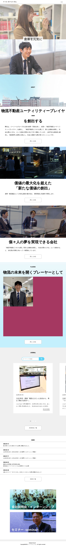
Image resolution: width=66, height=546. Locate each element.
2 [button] (33, 421)
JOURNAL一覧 (33, 428)
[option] (33, 21)
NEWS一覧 (33, 479)
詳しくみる (33, 141)
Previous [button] (3, 378)
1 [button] (30, 421)
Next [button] (63, 378)
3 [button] (35, 421)
